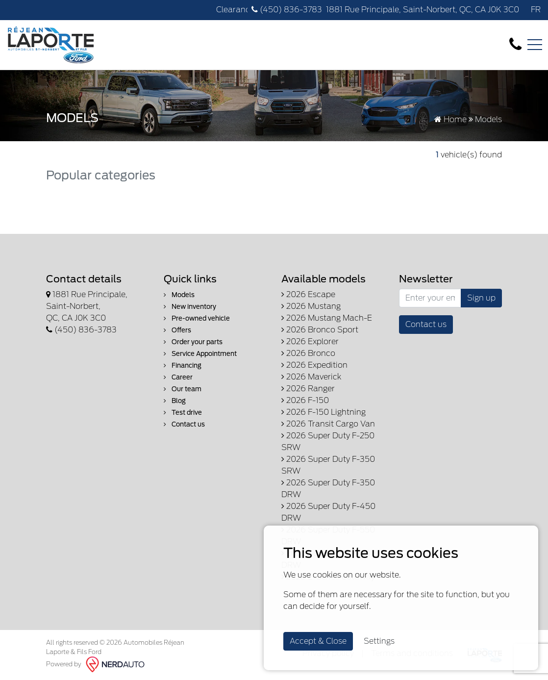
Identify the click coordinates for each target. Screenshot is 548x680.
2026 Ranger (308, 388)
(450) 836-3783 (286, 9)
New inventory (190, 306)
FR (536, 9)
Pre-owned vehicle (197, 318)
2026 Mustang (311, 306)
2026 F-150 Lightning (323, 412)
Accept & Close (318, 641)
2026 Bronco (308, 353)
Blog (175, 400)
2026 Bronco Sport (319, 329)
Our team (182, 389)
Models (179, 295)
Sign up (481, 297)
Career (178, 377)
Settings (379, 641)
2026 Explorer (310, 341)
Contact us (184, 424)
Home (450, 119)
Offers (177, 330)
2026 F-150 (305, 400)
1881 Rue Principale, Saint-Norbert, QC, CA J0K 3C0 (422, 9)
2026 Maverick (311, 376)
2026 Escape (308, 294)
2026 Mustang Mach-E (326, 318)
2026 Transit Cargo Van (328, 423)
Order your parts (193, 342)
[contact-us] (515, 44)
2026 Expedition (314, 365)
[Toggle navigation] (535, 44)
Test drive (183, 412)
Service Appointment (200, 353)
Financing (182, 365)
